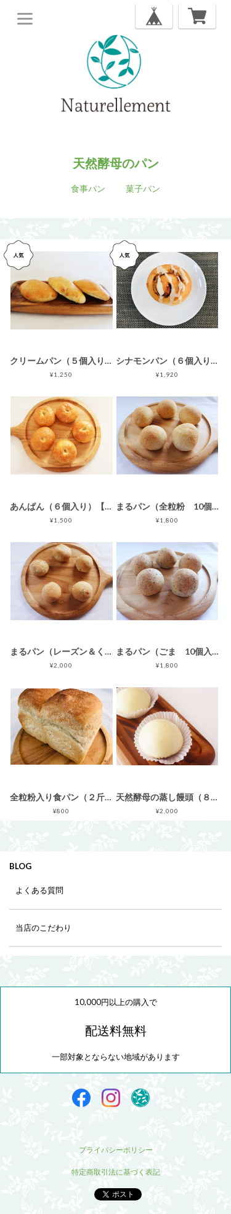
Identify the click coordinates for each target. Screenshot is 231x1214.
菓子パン (143, 188)
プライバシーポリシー (116, 1149)
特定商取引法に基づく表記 (115, 1172)
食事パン (88, 188)
